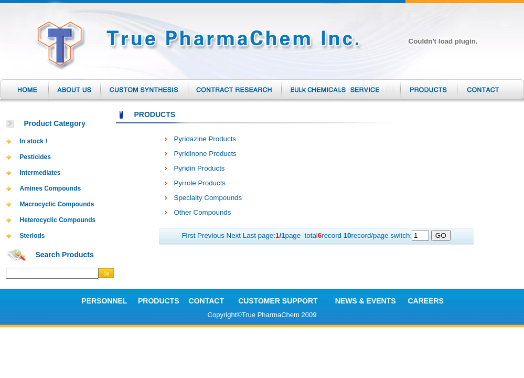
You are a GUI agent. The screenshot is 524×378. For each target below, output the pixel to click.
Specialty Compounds (208, 198)
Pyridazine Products (205, 139)
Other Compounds (202, 212)
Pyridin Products (199, 168)
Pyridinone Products (205, 154)
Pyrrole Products (200, 183)
